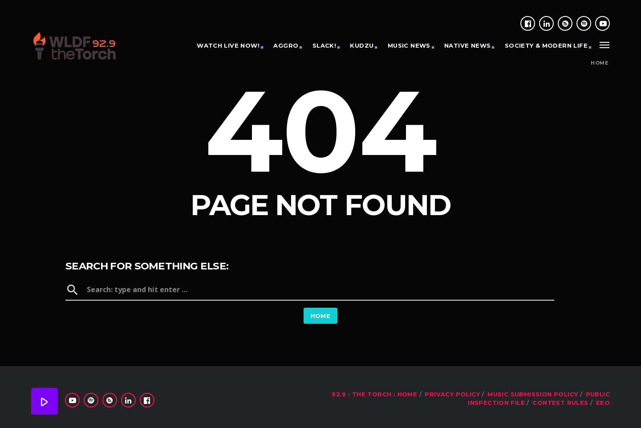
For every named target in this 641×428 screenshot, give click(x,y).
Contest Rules (560, 402)
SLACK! (324, 45)
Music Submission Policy (532, 394)
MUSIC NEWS (409, 45)
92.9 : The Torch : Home (374, 394)
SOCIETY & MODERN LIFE (546, 45)
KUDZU (361, 45)
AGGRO (285, 45)
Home (599, 63)
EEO (603, 402)
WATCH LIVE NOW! (228, 45)
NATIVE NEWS (467, 45)
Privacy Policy (452, 394)
